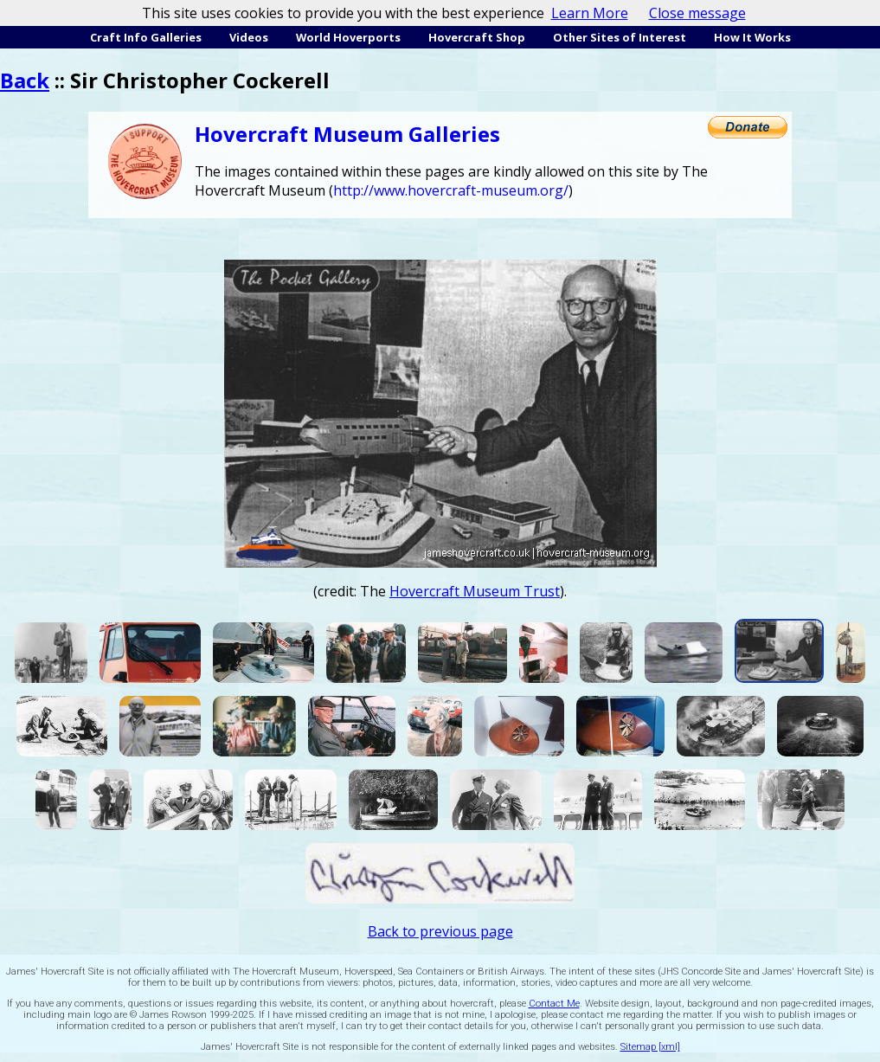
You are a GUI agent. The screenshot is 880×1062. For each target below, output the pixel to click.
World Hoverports (348, 37)
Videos (248, 37)
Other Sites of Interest (619, 37)
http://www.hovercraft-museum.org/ (450, 190)
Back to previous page (440, 931)
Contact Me (554, 1003)
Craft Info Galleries (146, 37)
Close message (697, 13)
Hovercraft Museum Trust (474, 591)
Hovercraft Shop (476, 37)
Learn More (589, 13)
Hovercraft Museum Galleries (347, 133)
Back (24, 80)
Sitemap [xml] (650, 1046)
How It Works (752, 37)
